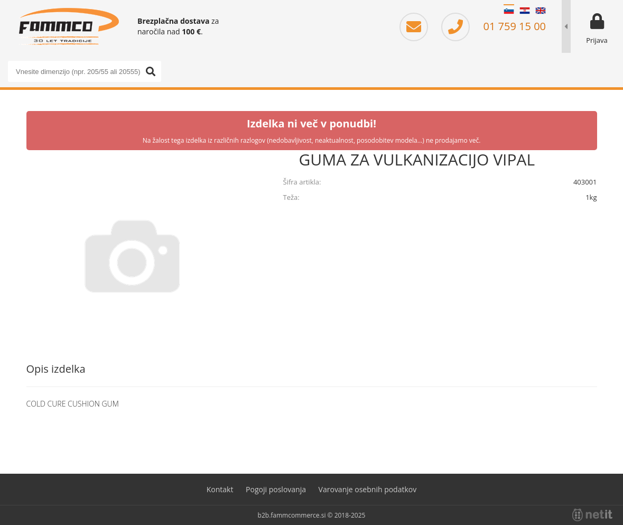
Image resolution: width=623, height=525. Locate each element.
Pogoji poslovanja (276, 489)
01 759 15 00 (493, 26)
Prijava (597, 40)
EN (540, 10)
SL (509, 10)
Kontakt (220, 489)
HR (524, 10)
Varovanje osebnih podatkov (368, 489)
